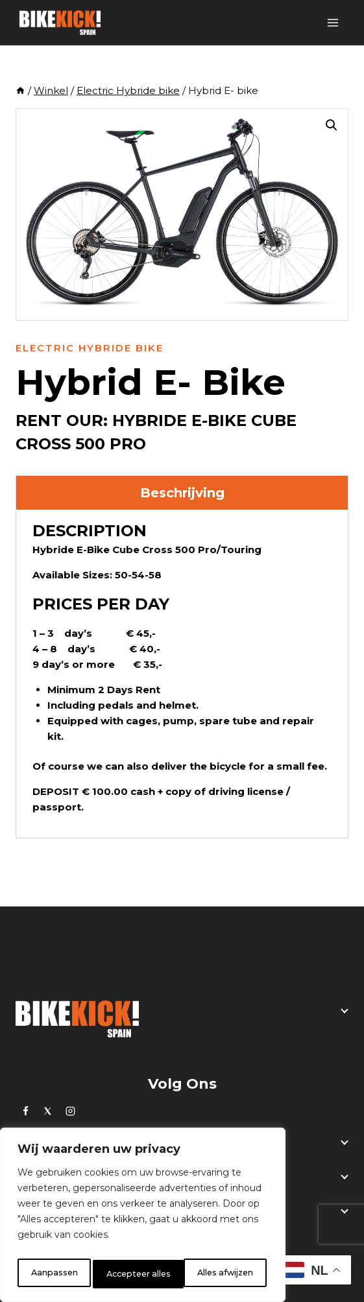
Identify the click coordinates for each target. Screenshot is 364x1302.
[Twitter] (48, 1110)
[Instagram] (70, 1110)
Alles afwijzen (133, 1274)
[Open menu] (333, 22)
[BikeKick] (60, 22)
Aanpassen (52, 1274)
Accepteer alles (223, 1274)
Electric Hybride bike (90, 348)
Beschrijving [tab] (182, 493)
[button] (331, 125)
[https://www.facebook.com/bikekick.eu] (25, 1110)
